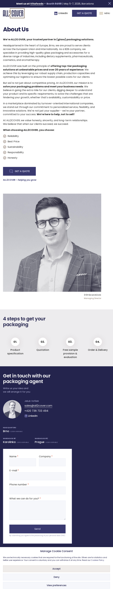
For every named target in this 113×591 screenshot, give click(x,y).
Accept (56, 568)
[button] (109, 3)
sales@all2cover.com (38, 405)
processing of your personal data (47, 535)
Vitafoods (36, 3)
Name (22, 459)
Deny (57, 577)
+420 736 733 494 (36, 411)
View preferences (56, 585)
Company (52, 459)
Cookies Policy (97, 560)
